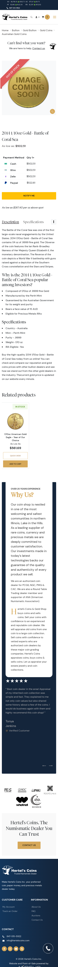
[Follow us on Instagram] (10, 948)
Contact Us (29, 845)
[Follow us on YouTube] (16, 948)
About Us (36, 906)
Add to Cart (15, 464)
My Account (8, 906)
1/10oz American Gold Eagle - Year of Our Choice (15, 437)
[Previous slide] (44, 765)
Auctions (36, 915)
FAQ (33, 911)
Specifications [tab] (33, 222)
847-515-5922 (14, 8)
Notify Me (29, 195)
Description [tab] (10, 222)
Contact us (38, 48)
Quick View (15, 455)
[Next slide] (50, 765)
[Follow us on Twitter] (21, 948)
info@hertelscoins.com (18, 940)
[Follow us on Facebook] (4, 948)
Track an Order (9, 911)
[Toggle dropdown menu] (53, 221)
